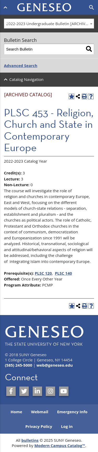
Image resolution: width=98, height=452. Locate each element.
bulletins (30, 440)
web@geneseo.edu (54, 365)
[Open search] (91, 7)
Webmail (39, 411)
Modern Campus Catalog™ (59, 445)
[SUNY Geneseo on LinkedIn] (37, 391)
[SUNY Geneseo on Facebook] (11, 391)
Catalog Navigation (26, 79)
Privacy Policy (38, 426)
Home (16, 411)
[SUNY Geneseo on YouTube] (63, 391)
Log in (67, 426)
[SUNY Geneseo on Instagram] (50, 391)
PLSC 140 (63, 273)
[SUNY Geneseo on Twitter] (24, 391)
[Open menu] (6, 7)
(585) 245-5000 (18, 365)
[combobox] (49, 24)
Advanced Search (20, 65)
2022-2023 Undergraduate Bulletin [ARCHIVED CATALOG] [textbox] (50, 23)
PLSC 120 (43, 273)
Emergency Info (72, 411)
